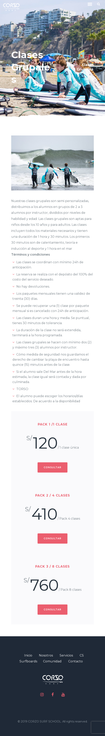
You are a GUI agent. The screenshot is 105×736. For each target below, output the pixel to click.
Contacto (75, 661)
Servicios (66, 655)
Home (72, 65)
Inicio (28, 655)
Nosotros (46, 655)
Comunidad (52, 661)
